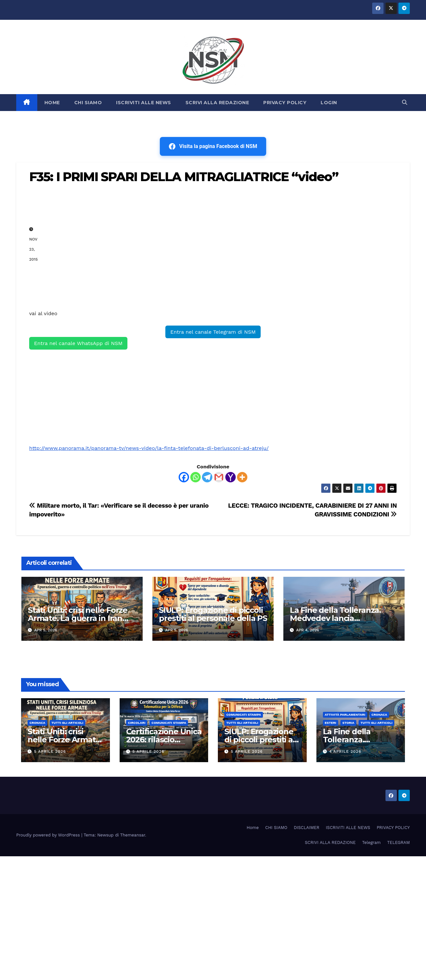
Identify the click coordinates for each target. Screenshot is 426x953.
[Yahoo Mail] (230, 477)
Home (253, 827)
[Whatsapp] (195, 477)
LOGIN (329, 102)
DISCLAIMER (306, 827)
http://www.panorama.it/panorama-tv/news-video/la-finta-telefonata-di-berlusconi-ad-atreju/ (149, 448)
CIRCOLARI (137, 722)
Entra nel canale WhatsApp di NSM (78, 343)
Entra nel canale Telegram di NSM (212, 332)
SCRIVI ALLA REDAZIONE (217, 102)
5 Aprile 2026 (50, 751)
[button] (404, 102)
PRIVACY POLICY (284, 102)
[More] (242, 477)
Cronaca (37, 722)
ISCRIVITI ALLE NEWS (143, 102)
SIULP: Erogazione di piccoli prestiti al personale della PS (213, 614)
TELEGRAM (398, 842)
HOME (52, 102)
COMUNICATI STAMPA (168, 722)
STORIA (348, 722)
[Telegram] (207, 477)
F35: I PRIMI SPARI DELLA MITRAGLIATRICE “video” (183, 176)
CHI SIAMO (88, 102)
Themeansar (132, 835)
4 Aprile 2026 (345, 751)
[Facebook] (184, 477)
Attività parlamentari (345, 714)
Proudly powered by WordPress (48, 835)
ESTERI (331, 722)
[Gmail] (219, 477)
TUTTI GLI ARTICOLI (67, 722)
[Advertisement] (219, 244)
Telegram (371, 842)
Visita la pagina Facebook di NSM (213, 146)
